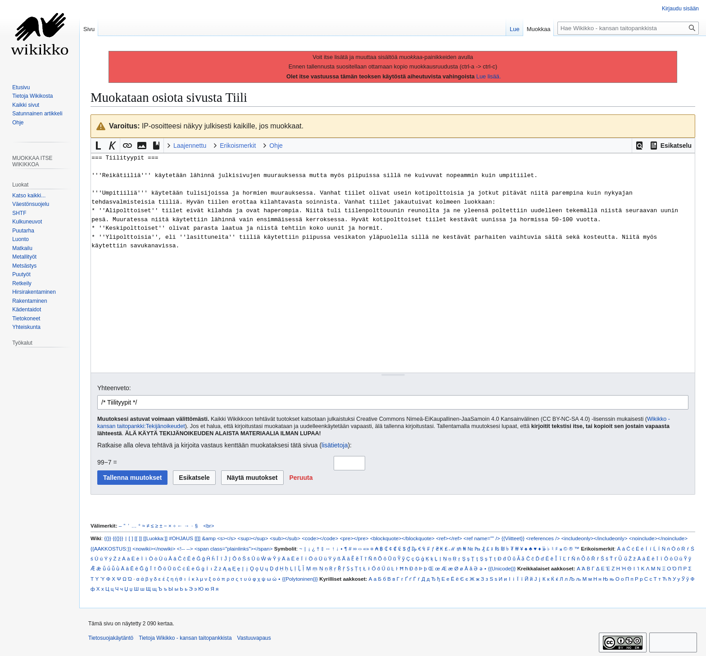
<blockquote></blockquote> (402, 538)
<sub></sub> (285, 538)
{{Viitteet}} (513, 538)
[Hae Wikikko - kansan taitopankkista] (628, 28)
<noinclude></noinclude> (658, 538)
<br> (209, 525)
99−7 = (107, 462)
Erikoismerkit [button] (238, 145)
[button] (639, 145)
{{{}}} (118, 538)
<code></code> (320, 538)
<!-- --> (185, 548)
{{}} (107, 538)
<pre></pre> (354, 538)
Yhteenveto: (114, 388)
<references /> (543, 538)
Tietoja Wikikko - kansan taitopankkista (185, 638)
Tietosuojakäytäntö (110, 638)
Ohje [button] (276, 145)
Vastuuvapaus (254, 638)
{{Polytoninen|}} (300, 579)
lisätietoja (334, 445)
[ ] (131, 538)
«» (366, 548)
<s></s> (226, 538)
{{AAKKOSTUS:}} (111, 548)
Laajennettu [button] (189, 145)
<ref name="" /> (481, 538)
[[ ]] (138, 538)
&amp (209, 538)
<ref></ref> (449, 538)
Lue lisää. (488, 76)
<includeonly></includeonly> (594, 538)
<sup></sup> (253, 538)
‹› (360, 548)
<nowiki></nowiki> (153, 548)
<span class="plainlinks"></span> (234, 548)
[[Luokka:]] (155, 538)
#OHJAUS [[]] (184, 538)
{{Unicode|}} (502, 568)
